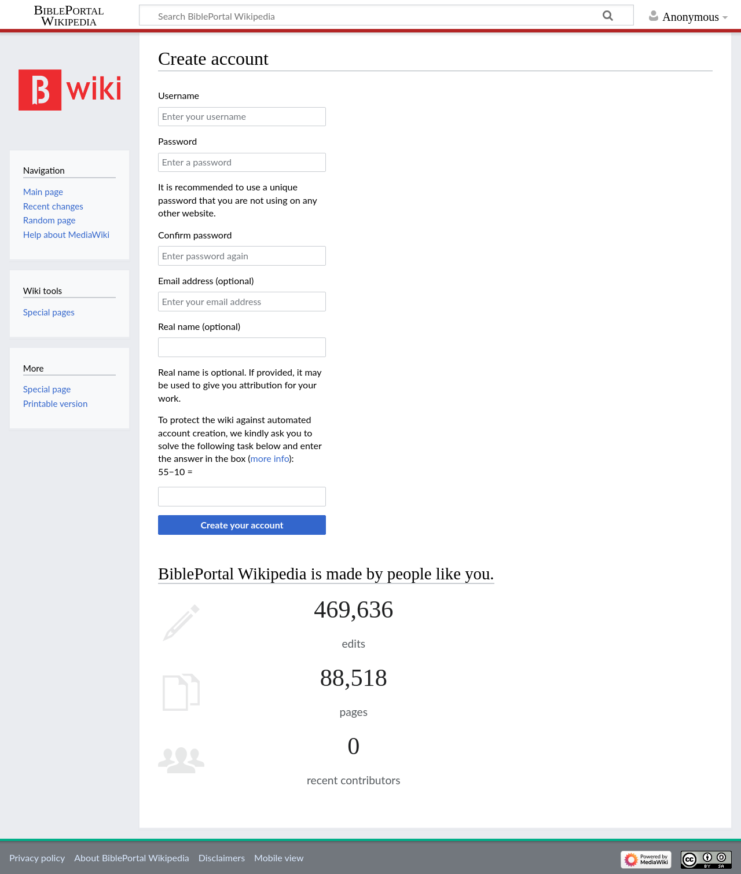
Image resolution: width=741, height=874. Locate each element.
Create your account (241, 524)
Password (177, 140)
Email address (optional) (206, 280)
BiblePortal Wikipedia (69, 16)
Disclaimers (222, 857)
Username (178, 95)
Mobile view (278, 857)
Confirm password (195, 234)
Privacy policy (37, 857)
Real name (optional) (199, 326)
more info (269, 458)
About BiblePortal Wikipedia (131, 857)
